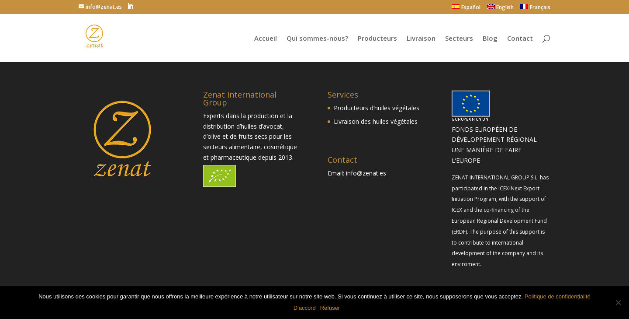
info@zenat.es (366, 173)
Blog (490, 38)
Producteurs (377, 38)
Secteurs (459, 38)
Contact (520, 38)
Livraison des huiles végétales (376, 121)
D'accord (305, 308)
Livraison (421, 38)
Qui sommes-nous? (317, 38)
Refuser (330, 308)
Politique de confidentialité (558, 296)
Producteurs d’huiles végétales (376, 108)
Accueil (265, 38)
